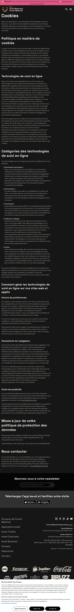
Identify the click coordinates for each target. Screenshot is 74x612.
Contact (6, 555)
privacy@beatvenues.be (39, 466)
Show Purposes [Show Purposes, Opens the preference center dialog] (20, 608)
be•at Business (9, 541)
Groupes (6, 546)
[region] (37, 595)
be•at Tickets (9, 531)
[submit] (52, 485)
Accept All (52, 608)
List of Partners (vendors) (9, 603)
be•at (70, 525)
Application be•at (11, 526)
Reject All (36, 608)
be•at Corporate (10, 536)
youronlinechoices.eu (29, 400)
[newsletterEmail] (37, 485)
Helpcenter (8, 551)
